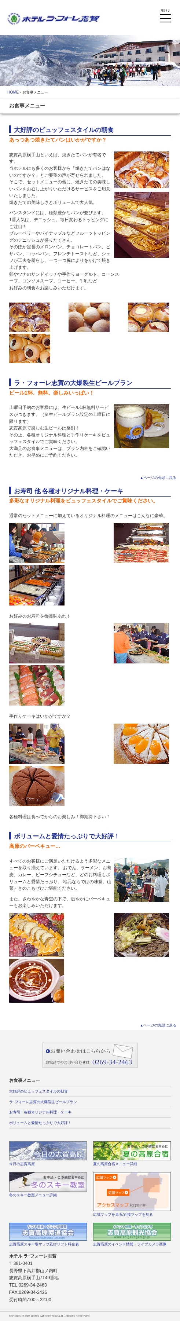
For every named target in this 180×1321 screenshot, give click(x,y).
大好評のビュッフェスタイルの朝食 (38, 1091)
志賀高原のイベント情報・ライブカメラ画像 (129, 1244)
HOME (13, 92)
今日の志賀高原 (22, 1164)
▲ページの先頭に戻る (158, 478)
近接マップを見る (138, 1214)
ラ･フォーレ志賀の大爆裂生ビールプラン (43, 1102)
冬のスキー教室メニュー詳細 (33, 1195)
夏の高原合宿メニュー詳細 (115, 1164)
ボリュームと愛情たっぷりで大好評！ (40, 1123)
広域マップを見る (107, 1214)
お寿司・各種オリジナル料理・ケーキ (40, 1112)
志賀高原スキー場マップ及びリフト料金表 (44, 1244)
